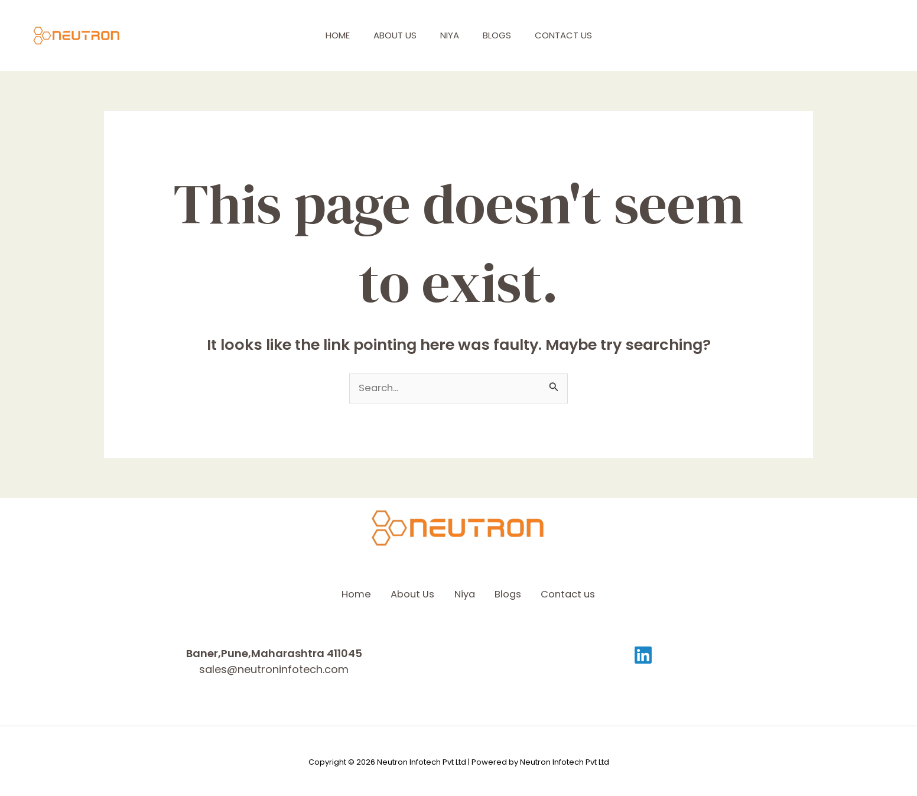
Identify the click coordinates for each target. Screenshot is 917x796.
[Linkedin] (643, 654)
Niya (456, 35)
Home (333, 35)
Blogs (510, 35)
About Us (396, 35)
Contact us (582, 35)
